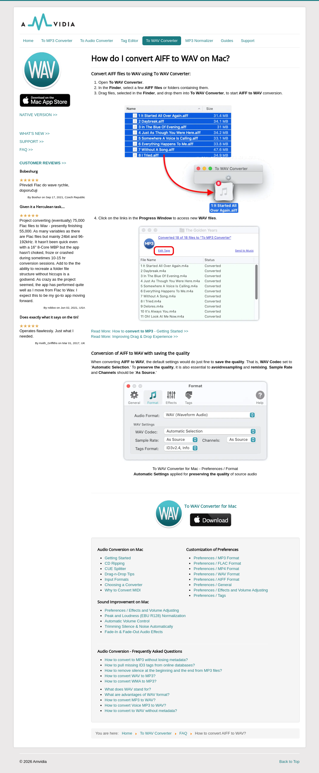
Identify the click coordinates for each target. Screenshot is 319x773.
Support (248, 40)
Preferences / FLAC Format (217, 563)
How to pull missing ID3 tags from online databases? (150, 665)
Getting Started (118, 558)
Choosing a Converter (123, 585)
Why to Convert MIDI (123, 590)
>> (43, 163)
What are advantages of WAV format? (137, 694)
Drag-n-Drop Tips (120, 574)
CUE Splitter (115, 568)
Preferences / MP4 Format (216, 568)
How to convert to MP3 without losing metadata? (146, 660)
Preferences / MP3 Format (216, 558)
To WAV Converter (162, 40)
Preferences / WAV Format (216, 574)
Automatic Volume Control (127, 621)
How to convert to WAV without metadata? (141, 710)
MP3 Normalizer (199, 40)
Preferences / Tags (210, 595)
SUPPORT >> (32, 141)
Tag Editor (130, 40)
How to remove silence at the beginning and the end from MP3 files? (163, 670)
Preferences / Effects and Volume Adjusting (231, 590)
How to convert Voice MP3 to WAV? (135, 705)
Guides (227, 40)
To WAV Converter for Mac (210, 506)
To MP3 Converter (56, 40)
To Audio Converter (96, 40)
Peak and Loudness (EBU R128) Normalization (145, 615)
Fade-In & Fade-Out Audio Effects (134, 632)
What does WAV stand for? (128, 689)
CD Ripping (115, 563)
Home (28, 40)
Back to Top (289, 761)
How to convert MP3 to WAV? (130, 700)
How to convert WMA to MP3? (130, 681)
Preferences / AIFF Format (216, 579)
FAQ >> (26, 149)
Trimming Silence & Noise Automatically (139, 626)
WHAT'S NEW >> (35, 133)
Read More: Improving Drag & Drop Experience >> (134, 336)
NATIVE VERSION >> (38, 115)
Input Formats (117, 579)
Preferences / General (212, 585)
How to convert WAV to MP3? (130, 676)
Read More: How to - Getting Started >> (140, 331)
